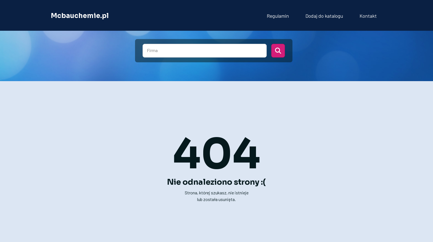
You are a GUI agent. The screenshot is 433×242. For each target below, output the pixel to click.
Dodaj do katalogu (324, 16)
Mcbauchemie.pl (80, 15)
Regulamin (278, 16)
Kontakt (368, 16)
